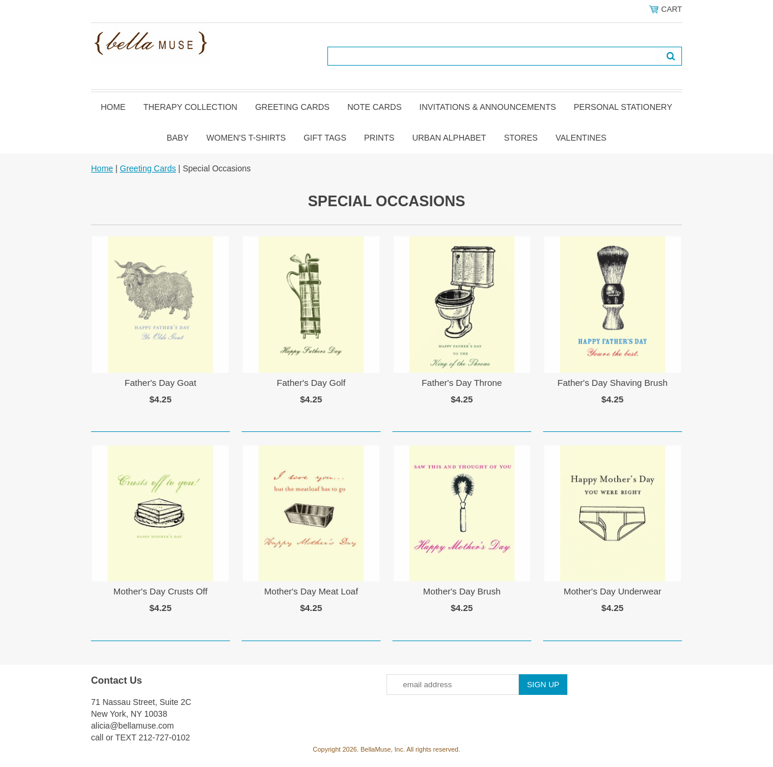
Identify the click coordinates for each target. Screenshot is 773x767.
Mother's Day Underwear (612, 591)
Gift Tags (325, 137)
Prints (379, 137)
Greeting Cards (292, 107)
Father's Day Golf (311, 383)
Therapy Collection (190, 107)
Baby (178, 137)
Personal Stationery (623, 107)
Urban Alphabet (449, 137)
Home (112, 107)
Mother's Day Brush (462, 591)
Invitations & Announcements (488, 107)
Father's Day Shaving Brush (612, 383)
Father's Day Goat (160, 383)
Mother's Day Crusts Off (160, 591)
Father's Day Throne (461, 383)
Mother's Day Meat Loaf (311, 591)
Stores (521, 137)
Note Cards (374, 107)
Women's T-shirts (245, 137)
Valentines (581, 137)
